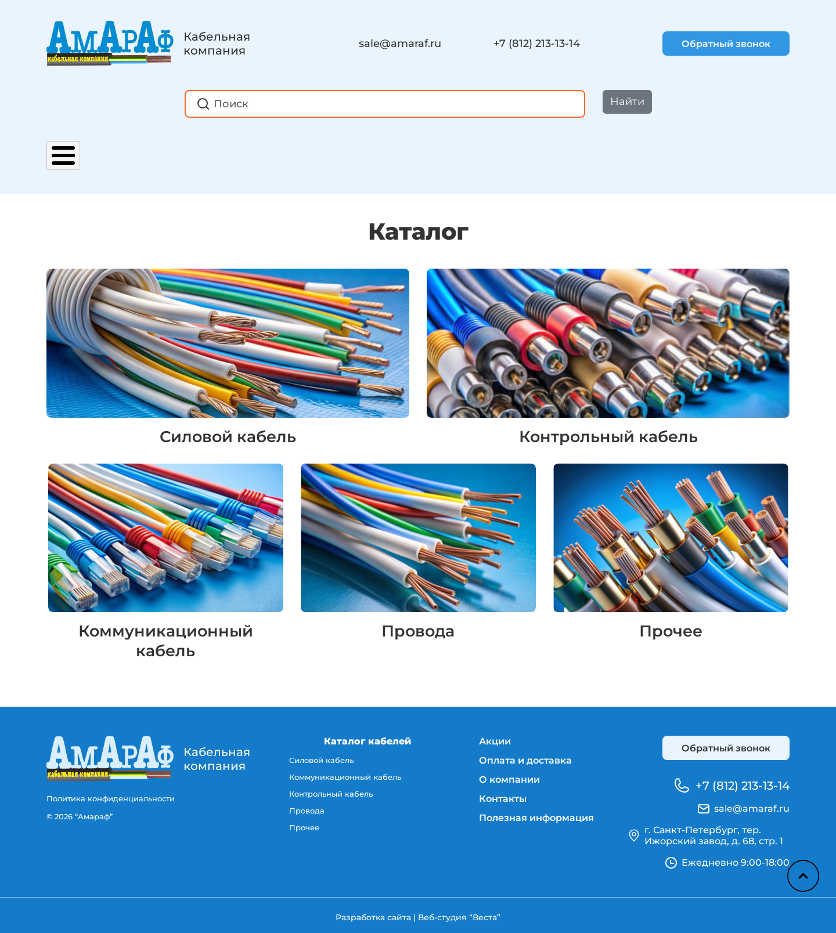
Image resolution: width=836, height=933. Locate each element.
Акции (138, 150)
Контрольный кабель (608, 424)
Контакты (448, 150)
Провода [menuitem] (307, 808)
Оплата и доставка (239, 150)
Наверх (801, 875)
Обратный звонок (726, 43)
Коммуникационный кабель (165, 636)
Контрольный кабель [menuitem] (331, 791)
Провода (418, 627)
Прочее (671, 627)
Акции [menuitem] (495, 737)
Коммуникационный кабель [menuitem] (345, 774)
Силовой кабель (228, 424)
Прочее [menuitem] (304, 826)
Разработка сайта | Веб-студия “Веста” (418, 913)
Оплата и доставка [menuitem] (525, 756)
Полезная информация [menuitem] (536, 813)
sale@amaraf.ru (400, 43)
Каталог (70, 150)
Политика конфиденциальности (110, 794)
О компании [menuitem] (509, 775)
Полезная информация (572, 150)
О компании (358, 150)
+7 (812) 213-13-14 (536, 43)
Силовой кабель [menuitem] (321, 756)
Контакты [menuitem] (503, 794)
